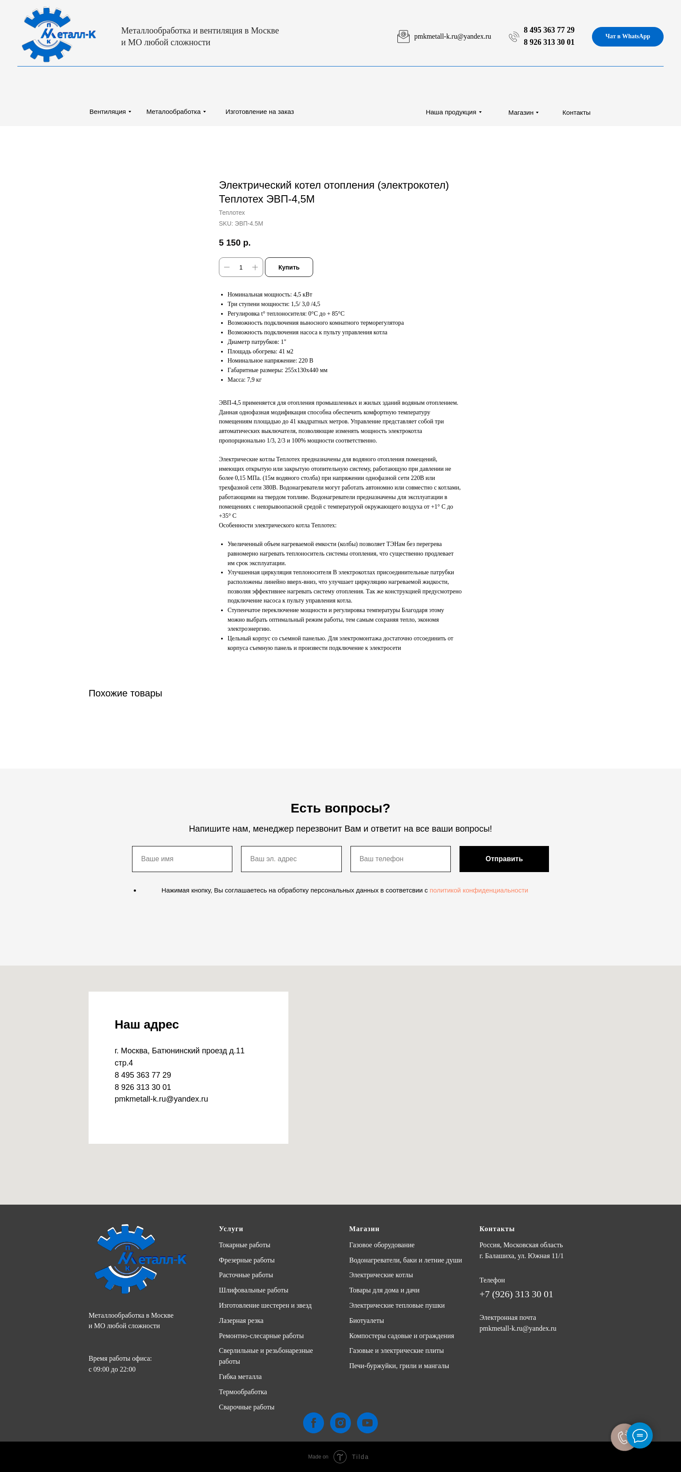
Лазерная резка (241, 1320)
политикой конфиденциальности (479, 890)
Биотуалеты (366, 1320)
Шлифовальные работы (253, 1290)
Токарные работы (244, 1245)
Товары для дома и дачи (384, 1290)
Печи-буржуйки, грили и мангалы (399, 1365)
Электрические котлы (381, 1275)
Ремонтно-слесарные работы (261, 1335)
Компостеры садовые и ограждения (401, 1335)
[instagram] (340, 1422)
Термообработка (243, 1391)
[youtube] (367, 1422)
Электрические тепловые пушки (397, 1305)
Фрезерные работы (247, 1260)
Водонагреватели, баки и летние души (405, 1260)
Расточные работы (246, 1275)
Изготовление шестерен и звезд (265, 1305)
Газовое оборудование (382, 1245)
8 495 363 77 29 (549, 30)
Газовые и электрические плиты (396, 1350)
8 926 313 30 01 (549, 42)
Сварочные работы (246, 1407)
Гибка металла (240, 1376)
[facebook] (313, 1422)
